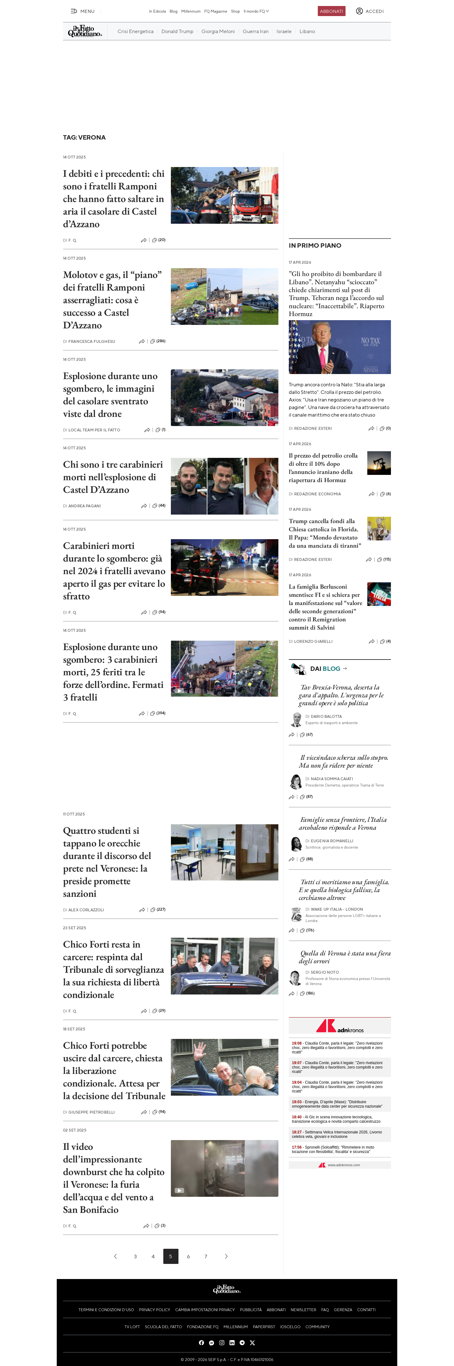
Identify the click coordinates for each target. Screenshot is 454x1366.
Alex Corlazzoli (83, 910)
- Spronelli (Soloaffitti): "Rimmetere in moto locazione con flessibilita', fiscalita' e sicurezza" (333, 1149)
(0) (385, 428)
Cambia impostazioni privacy (205, 1309)
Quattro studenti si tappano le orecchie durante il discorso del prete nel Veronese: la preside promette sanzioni (107, 862)
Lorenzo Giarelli (311, 641)
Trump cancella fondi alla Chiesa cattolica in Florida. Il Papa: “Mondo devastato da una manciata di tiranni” (325, 533)
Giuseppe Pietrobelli (89, 1112)
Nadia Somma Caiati (329, 778)
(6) (385, 494)
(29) (159, 1010)
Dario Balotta (324, 716)
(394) (158, 713)
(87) (306, 796)
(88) (306, 859)
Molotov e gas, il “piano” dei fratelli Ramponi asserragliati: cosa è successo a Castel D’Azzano (112, 299)
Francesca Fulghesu (89, 341)
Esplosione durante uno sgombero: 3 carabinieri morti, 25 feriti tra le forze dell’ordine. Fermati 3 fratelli (113, 672)
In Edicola (157, 11)
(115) (384, 559)
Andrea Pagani (82, 506)
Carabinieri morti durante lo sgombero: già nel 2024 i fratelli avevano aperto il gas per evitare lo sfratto (114, 570)
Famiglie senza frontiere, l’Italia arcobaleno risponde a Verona (343, 823)
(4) (385, 641)
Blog (174, 11)
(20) (159, 240)
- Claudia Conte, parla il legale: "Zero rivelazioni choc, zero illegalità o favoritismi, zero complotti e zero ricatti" (337, 1047)
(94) (159, 612)
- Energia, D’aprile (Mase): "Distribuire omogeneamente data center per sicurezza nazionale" (337, 1104)
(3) (160, 1225)
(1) (160, 429)
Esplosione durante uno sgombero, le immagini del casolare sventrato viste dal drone (110, 394)
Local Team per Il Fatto (91, 430)
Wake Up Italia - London (335, 909)
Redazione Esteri (310, 428)
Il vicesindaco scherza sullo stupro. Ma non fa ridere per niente (343, 761)
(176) (307, 930)
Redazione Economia (315, 494)
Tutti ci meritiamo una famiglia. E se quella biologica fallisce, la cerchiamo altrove (344, 889)
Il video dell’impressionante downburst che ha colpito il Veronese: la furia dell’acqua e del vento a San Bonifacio (114, 1178)
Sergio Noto (322, 972)
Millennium (191, 11)
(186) (307, 993)
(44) (159, 505)
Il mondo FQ (257, 11)
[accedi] (369, 11)
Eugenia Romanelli (330, 841)
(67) (306, 734)
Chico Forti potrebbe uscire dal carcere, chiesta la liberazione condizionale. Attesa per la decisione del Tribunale (114, 1070)
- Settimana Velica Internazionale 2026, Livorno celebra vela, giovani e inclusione (337, 1134)
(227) (158, 909)
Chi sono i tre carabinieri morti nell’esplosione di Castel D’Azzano (113, 477)
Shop (235, 11)
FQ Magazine (215, 11)
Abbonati (331, 11)
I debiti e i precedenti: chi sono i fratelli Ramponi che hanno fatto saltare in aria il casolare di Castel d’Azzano (113, 198)
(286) (158, 341)
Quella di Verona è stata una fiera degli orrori (345, 956)
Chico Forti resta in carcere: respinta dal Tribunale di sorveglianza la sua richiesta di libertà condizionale (113, 969)
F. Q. (70, 240)
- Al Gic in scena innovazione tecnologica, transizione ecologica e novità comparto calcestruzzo (336, 1119)
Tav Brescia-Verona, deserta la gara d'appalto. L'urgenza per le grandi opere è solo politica (341, 695)
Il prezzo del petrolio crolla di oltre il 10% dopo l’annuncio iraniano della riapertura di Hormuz (323, 467)
